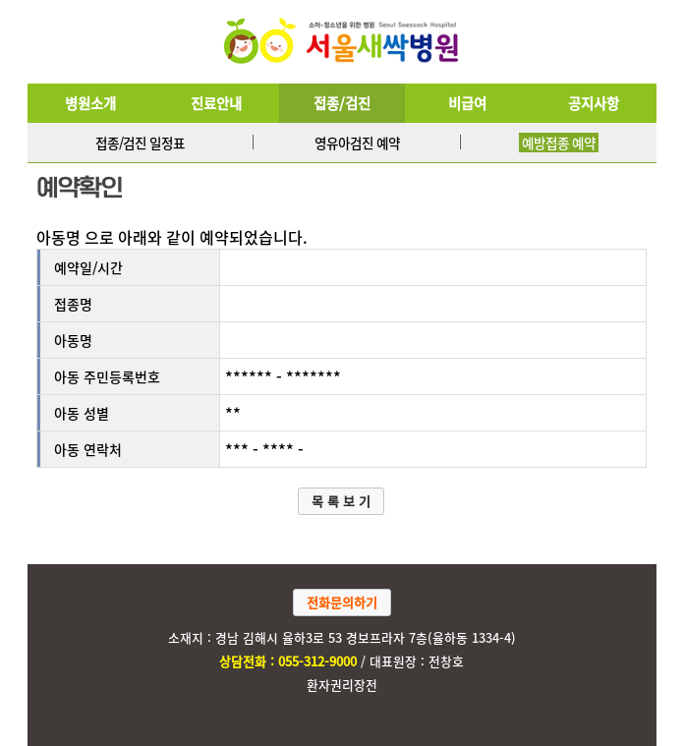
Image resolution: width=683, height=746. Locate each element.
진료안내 (216, 103)
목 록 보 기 (341, 500)
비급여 (467, 103)
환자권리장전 (342, 684)
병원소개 (90, 103)
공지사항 (593, 103)
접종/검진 (341, 103)
